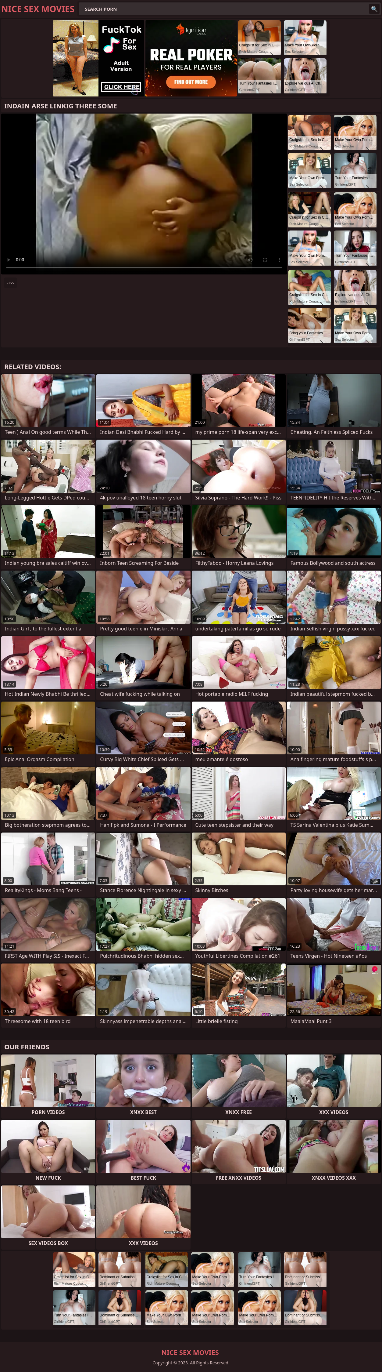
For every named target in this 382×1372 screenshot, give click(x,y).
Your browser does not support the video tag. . (144, 194)
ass (10, 282)
